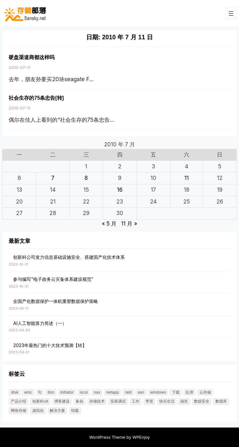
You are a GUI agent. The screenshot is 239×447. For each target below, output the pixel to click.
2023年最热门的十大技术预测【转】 (50, 345)
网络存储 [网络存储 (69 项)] (18, 410)
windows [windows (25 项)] (158, 392)
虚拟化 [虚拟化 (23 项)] (38, 410)
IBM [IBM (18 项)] (51, 392)
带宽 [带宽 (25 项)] (149, 401)
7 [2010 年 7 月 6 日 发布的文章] (53, 178)
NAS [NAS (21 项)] (97, 392)
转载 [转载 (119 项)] (75, 410)
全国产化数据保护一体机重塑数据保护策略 (55, 301)
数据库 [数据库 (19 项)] (221, 401)
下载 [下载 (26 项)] (176, 392)
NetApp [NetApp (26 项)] (112, 392)
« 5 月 (109, 223)
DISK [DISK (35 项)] (14, 392)
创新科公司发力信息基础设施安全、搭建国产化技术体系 (69, 257)
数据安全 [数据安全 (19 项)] (201, 401)
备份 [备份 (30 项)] (79, 401)
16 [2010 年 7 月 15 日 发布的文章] (119, 190)
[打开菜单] (231, 13)
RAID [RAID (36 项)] (128, 392)
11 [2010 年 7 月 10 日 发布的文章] (186, 178)
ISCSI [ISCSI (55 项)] (84, 392)
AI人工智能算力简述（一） (39, 323)
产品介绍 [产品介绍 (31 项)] (18, 401)
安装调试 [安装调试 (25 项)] (118, 401)
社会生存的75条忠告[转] (36, 98)
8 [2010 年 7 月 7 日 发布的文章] (86, 178)
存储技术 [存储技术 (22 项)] (97, 401)
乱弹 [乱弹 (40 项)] (189, 392)
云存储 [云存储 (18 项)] (205, 392)
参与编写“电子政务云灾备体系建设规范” (53, 279)
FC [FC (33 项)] (40, 392)
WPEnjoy (141, 437)
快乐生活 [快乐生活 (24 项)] (167, 401)
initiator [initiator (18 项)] (67, 392)
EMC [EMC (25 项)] (28, 392)
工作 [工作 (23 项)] (135, 401)
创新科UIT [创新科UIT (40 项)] (40, 401)
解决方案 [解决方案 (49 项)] (57, 410)
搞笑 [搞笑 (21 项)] (184, 401)
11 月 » (129, 223)
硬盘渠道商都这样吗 (32, 57)
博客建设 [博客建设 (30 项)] (62, 401)
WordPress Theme (107, 437)
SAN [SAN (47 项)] (141, 392)
